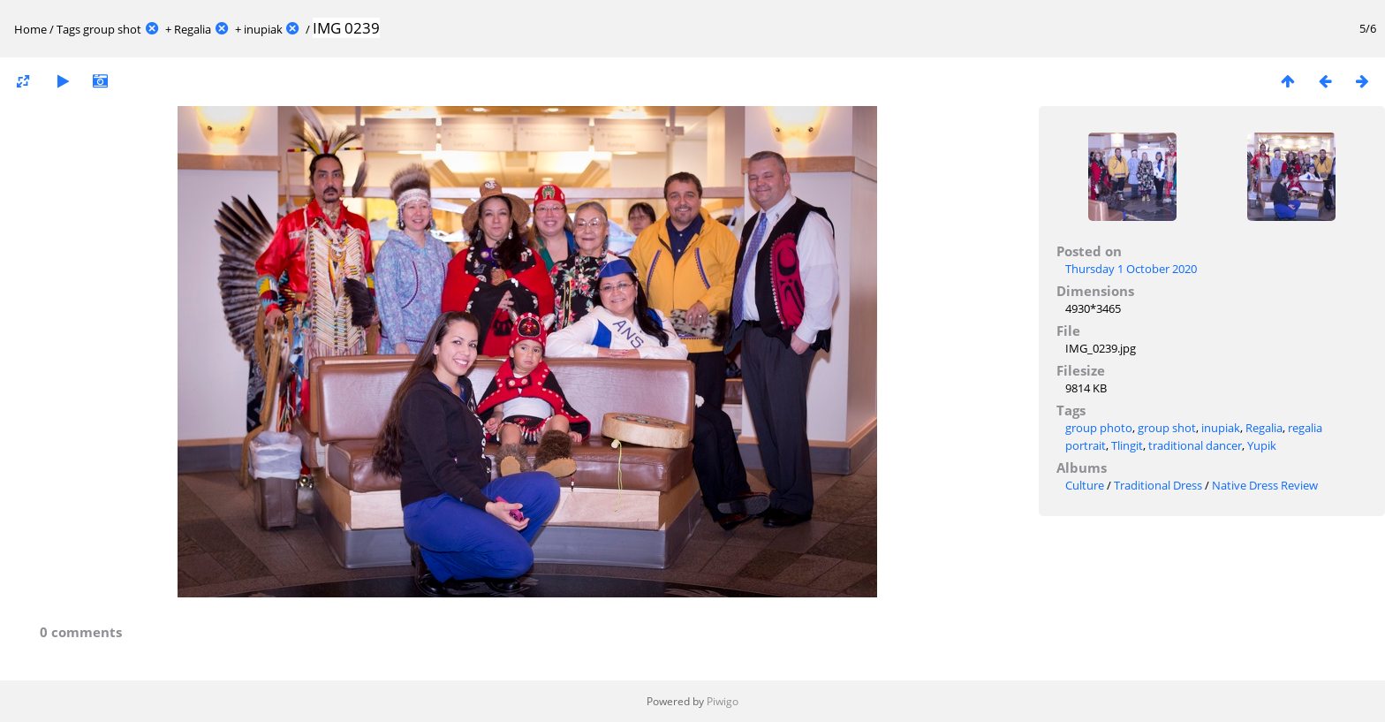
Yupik (1261, 445)
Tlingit (1127, 445)
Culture (1084, 485)
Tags (68, 29)
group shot (112, 29)
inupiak (263, 29)
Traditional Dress (1158, 485)
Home (30, 29)
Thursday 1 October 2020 (1131, 269)
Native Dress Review (1265, 485)
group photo (1098, 428)
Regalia (192, 29)
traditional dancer (1195, 445)
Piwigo (722, 701)
